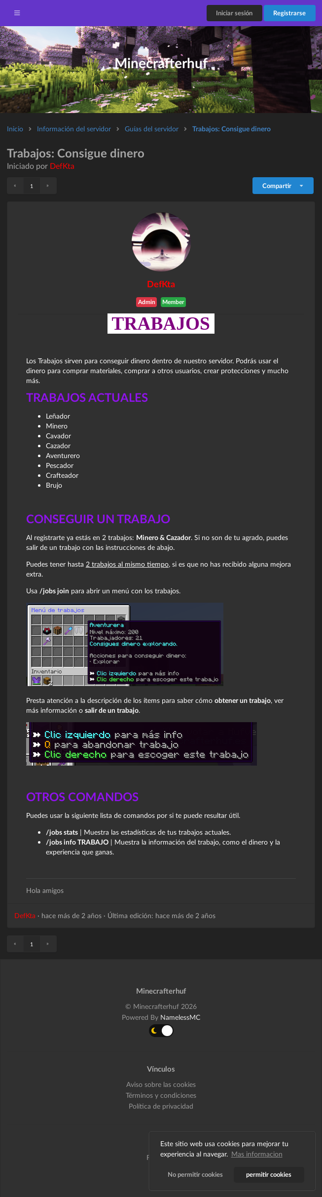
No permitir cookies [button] (195, 1174)
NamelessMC (180, 1017)
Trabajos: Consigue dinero (231, 128)
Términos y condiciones (161, 1095)
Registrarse (289, 13)
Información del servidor (74, 128)
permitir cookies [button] (269, 1174)
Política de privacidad (161, 1106)
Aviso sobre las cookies (161, 1084)
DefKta (62, 165)
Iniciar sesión (234, 13)
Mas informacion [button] (257, 1154)
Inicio (15, 128)
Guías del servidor (152, 128)
